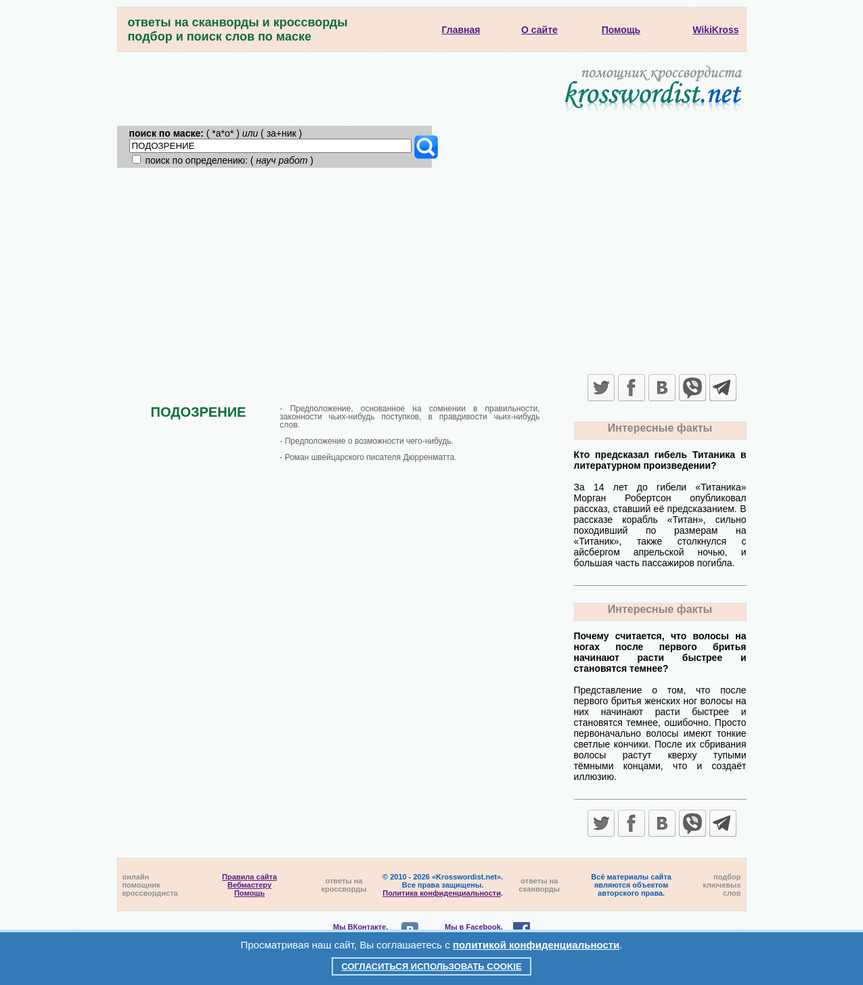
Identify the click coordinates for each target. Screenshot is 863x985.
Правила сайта (249, 877)
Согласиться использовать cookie (431, 966)
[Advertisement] (432, 269)
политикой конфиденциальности (536, 944)
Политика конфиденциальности (441, 893)
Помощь (249, 893)
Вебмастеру (249, 885)
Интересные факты (660, 428)
